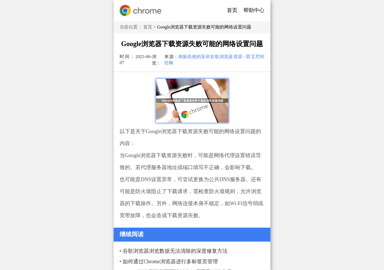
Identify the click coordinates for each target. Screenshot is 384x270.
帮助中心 (253, 10)
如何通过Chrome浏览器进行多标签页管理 (170, 261)
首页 (232, 10)
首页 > (150, 27)
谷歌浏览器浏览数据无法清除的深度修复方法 (175, 251)
